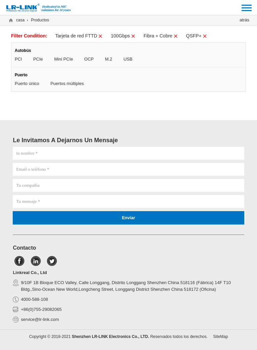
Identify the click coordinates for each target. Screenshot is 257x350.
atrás (244, 19)
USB (128, 59)
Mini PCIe (63, 59)
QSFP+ (196, 35)
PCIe (38, 59)
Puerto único (27, 83)
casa (20, 20)
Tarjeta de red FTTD (79, 35)
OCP (89, 59)
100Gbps (123, 35)
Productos (40, 20)
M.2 (108, 59)
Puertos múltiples (67, 83)
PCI (18, 59)
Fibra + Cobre (161, 35)
